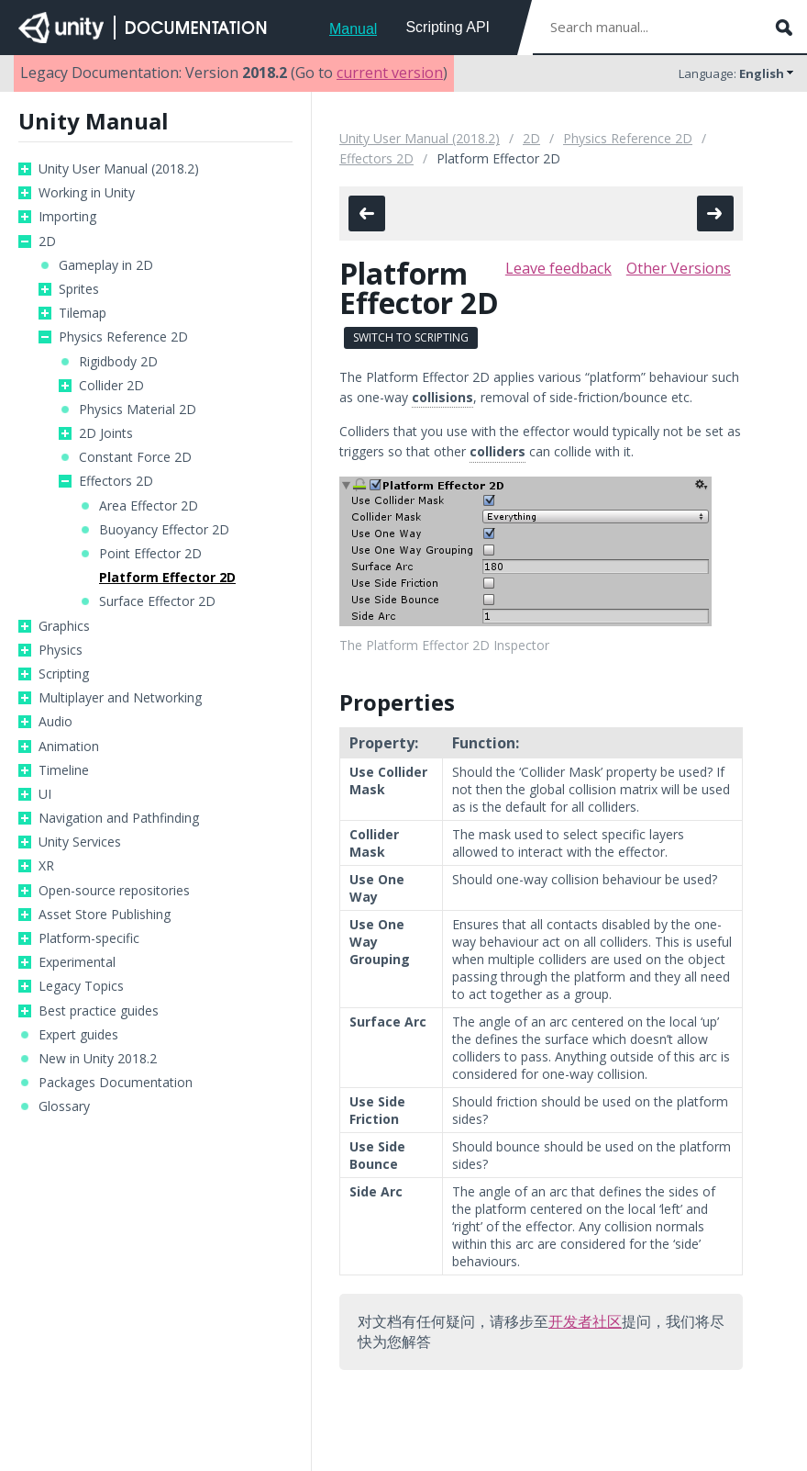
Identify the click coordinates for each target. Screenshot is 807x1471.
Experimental (77, 962)
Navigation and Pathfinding (119, 818)
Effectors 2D (116, 481)
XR (46, 866)
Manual (353, 29)
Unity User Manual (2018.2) (119, 169)
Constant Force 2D (135, 457)
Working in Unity (87, 193)
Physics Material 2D (137, 409)
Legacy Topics (81, 986)
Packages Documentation (116, 1082)
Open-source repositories (114, 890)
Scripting (64, 674)
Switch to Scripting (411, 337)
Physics (61, 650)
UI (45, 794)
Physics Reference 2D (123, 337)
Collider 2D (111, 385)
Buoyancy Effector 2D (164, 530)
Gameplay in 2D (106, 265)
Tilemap (82, 313)
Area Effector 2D (148, 506)
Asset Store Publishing (105, 914)
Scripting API (447, 27)
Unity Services (80, 842)
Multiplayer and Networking (120, 698)
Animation (69, 746)
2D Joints (106, 433)
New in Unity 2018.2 (98, 1058)
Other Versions (678, 268)
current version (390, 72)
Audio (55, 721)
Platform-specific (89, 938)
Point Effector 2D (150, 553)
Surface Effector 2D (157, 601)
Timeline (64, 770)
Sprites (79, 289)
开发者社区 (585, 1321)
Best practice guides (99, 1011)
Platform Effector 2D (167, 577)
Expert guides (78, 1035)
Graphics (64, 626)
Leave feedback (558, 268)
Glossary (64, 1106)
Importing (67, 216)
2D (47, 241)
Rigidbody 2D (118, 362)
